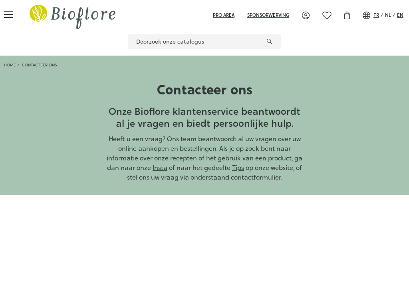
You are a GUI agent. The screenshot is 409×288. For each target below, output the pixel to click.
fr (376, 15)
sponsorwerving (268, 15)
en (400, 15)
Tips (238, 168)
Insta (160, 168)
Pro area (223, 15)
